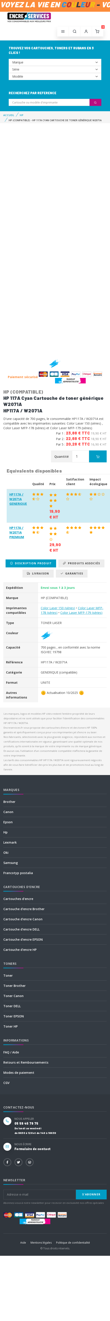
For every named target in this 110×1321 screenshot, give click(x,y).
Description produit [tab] (31, 563)
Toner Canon (13, 996)
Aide (23, 1242)
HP (22, 115)
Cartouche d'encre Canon (23, 919)
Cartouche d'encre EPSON (23, 939)
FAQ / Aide (11, 1052)
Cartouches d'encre (18, 899)
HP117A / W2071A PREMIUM (16, 532)
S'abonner (91, 1194)
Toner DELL (12, 1006)
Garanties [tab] (71, 573)
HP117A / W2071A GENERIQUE (18, 499)
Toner (8, 975)
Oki (5, 852)
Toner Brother (14, 986)
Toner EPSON (13, 1016)
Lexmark (10, 842)
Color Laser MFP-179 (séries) (81, 613)
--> (55, 62)
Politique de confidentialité (73, 1242)
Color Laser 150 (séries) (58, 608)
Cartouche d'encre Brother (24, 909)
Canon (8, 812)
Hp (5, 832)
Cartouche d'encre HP (20, 950)
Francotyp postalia (18, 873)
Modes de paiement (18, 1072)
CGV (6, 1083)
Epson (8, 822)
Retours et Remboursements (25, 1062)
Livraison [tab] (38, 573)
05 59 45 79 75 (26, 1123)
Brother (9, 802)
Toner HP (10, 1026)
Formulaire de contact (32, 1149)
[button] (74, 31)
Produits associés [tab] (81, 563)
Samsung (10, 863)
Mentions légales (41, 1242)
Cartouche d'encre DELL (21, 929)
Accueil (8, 115)
